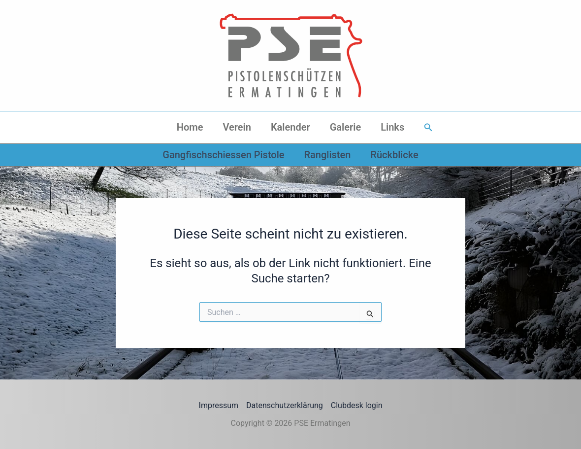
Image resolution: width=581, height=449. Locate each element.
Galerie (345, 127)
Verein (237, 127)
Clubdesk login (357, 405)
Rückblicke (394, 155)
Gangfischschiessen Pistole (223, 155)
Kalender (290, 127)
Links (392, 127)
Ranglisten (327, 155)
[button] (428, 127)
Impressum (219, 405)
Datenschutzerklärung (284, 405)
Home (190, 127)
